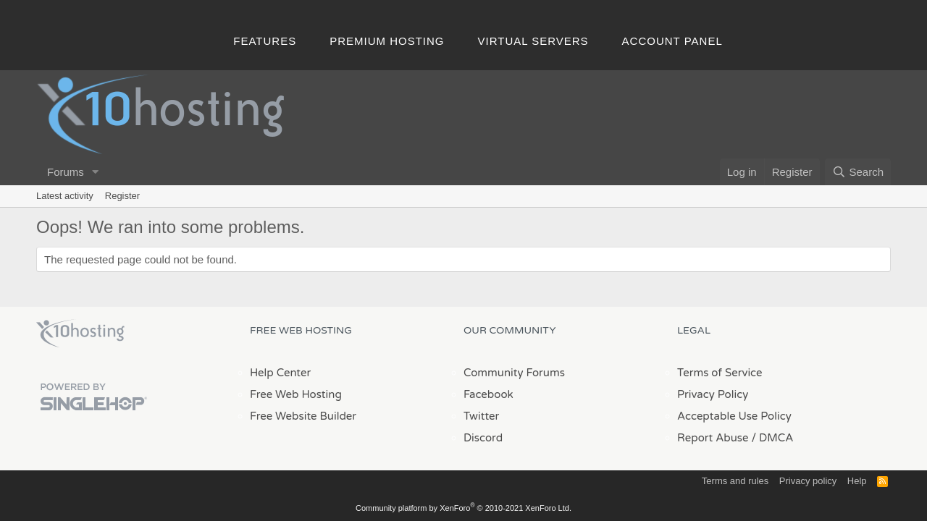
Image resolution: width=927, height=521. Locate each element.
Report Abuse (713, 437)
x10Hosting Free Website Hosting (80, 333)
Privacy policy (807, 480)
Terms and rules (735, 480)
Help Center (280, 372)
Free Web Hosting (296, 394)
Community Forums (514, 372)
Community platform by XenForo (463, 508)
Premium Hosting (387, 41)
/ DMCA (772, 437)
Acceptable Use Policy (734, 416)
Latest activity (64, 195)
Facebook (488, 394)
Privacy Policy (712, 394)
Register (122, 195)
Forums (65, 172)
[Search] (858, 171)
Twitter (481, 416)
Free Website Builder (303, 416)
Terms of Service (720, 372)
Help (857, 480)
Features (264, 41)
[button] (95, 171)
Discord (483, 437)
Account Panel (672, 41)
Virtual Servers (533, 41)
